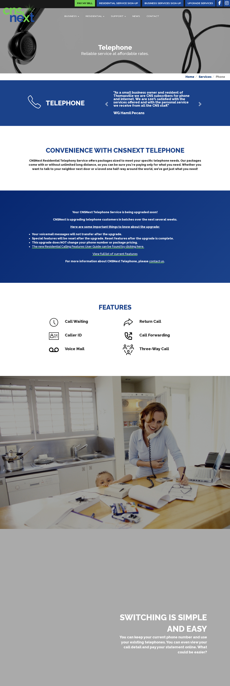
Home (189, 76)
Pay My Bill (85, 3)
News (136, 16)
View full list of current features (115, 254)
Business (71, 16)
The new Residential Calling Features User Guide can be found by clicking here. (88, 246)
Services (205, 76)
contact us (156, 261)
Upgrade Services (200, 3)
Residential (95, 16)
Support (118, 16)
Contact (153, 16)
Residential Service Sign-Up (118, 3)
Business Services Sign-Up (163, 3)
